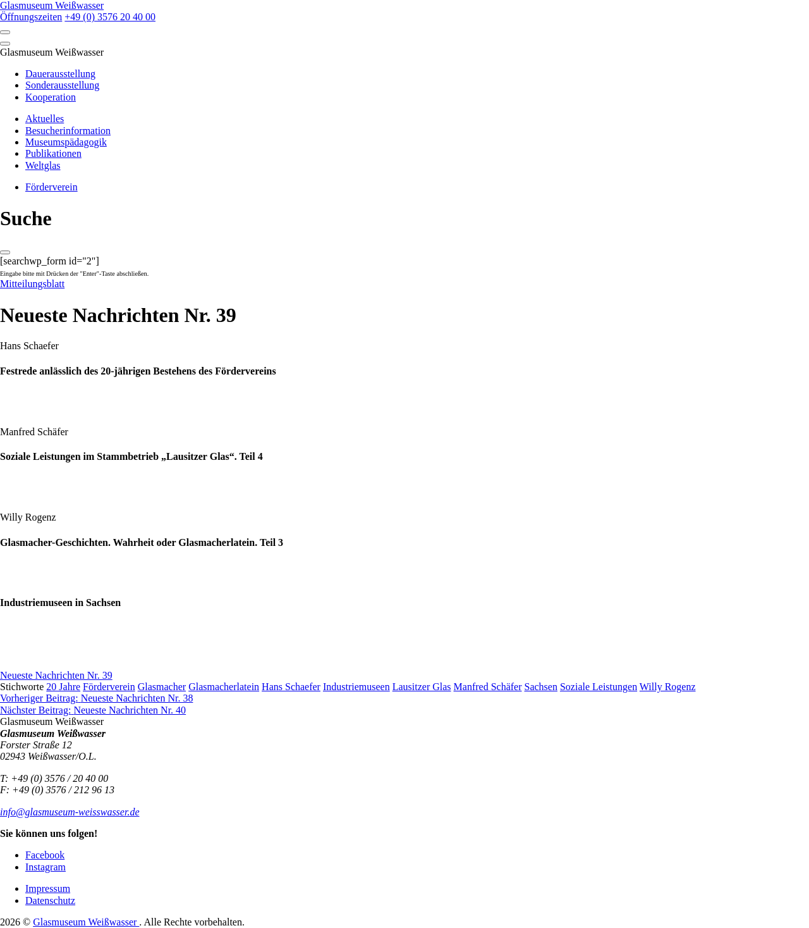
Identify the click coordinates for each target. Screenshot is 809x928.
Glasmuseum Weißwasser (86, 922)
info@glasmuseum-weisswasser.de (70, 812)
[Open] (5, 32)
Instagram (45, 867)
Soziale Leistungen (598, 686)
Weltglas (43, 165)
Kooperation (50, 97)
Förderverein (51, 187)
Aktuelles (44, 118)
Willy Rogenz (668, 686)
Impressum (47, 888)
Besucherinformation (68, 130)
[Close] (5, 44)
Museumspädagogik (66, 142)
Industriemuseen (356, 686)
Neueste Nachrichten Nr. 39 (56, 675)
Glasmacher (162, 686)
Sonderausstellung (62, 85)
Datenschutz (50, 900)
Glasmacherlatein (223, 686)
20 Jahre (63, 686)
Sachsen (541, 686)
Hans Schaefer (291, 686)
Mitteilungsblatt (32, 283)
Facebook (44, 855)
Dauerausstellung (60, 73)
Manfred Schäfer (488, 686)
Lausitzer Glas (421, 686)
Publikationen (53, 153)
